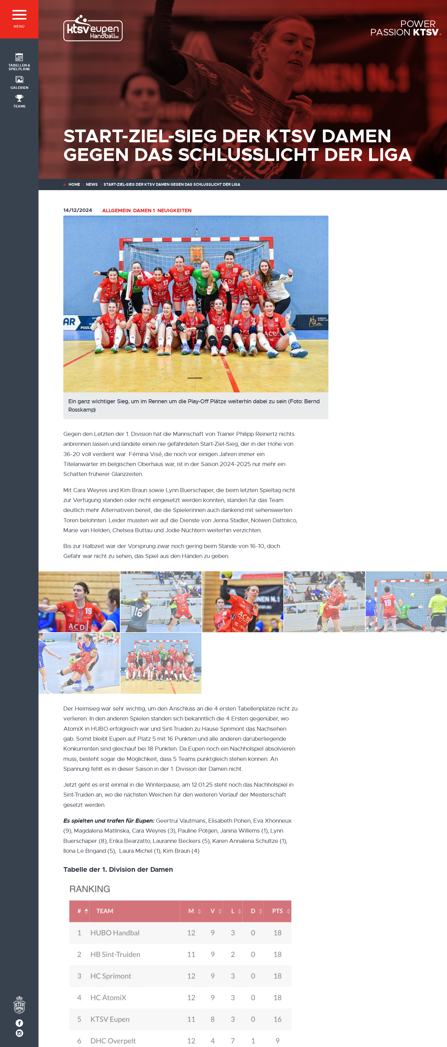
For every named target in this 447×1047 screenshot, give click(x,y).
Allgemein (116, 210)
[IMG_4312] (79, 601)
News (92, 184)
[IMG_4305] (161, 601)
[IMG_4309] (406, 601)
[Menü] (19, 19)
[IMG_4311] (79, 663)
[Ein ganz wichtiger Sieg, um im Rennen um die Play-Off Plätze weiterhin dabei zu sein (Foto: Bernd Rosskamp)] (219, 317)
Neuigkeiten (174, 210)
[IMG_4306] (324, 601)
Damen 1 (144, 210)
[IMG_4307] (242, 601)
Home (74, 184)
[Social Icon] (19, 61)
